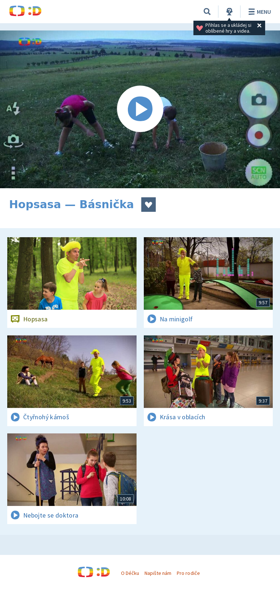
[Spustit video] (140, 109)
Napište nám (158, 573)
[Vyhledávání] (207, 11)
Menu (258, 11)
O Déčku (130, 573)
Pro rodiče (188, 573)
